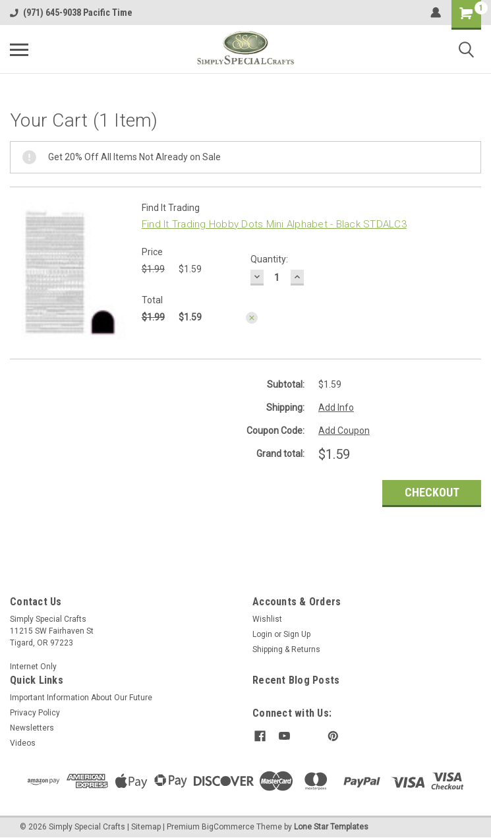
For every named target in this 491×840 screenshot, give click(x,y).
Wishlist (267, 619)
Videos (23, 743)
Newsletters (32, 728)
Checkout (432, 492)
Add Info (336, 407)
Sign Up (296, 634)
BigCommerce (228, 826)
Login (262, 634)
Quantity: (269, 259)
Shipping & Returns (286, 649)
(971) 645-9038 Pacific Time (71, 12)
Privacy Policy (35, 712)
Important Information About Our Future (81, 697)
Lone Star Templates (331, 826)
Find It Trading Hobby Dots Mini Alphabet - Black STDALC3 (274, 224)
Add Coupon (344, 430)
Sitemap (146, 826)
